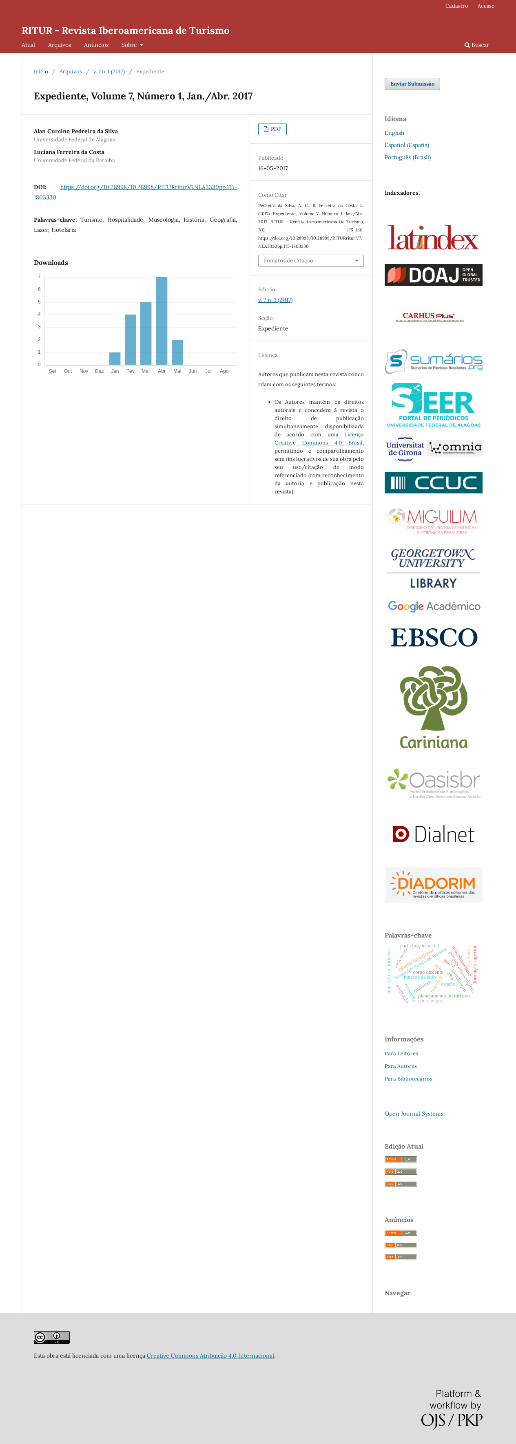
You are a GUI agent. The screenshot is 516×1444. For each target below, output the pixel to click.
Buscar (477, 44)
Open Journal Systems (414, 1113)
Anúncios (96, 44)
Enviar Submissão (412, 83)
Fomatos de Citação (288, 260)
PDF (275, 128)
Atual (28, 44)
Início (41, 71)
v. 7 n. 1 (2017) (109, 71)
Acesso (486, 5)
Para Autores (401, 1066)
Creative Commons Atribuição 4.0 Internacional (210, 1355)
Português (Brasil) (408, 157)
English (394, 132)
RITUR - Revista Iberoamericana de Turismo (126, 30)
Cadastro (456, 5)
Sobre (130, 44)
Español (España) (407, 145)
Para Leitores (401, 1053)
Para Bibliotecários (408, 1078)
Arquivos (59, 44)
